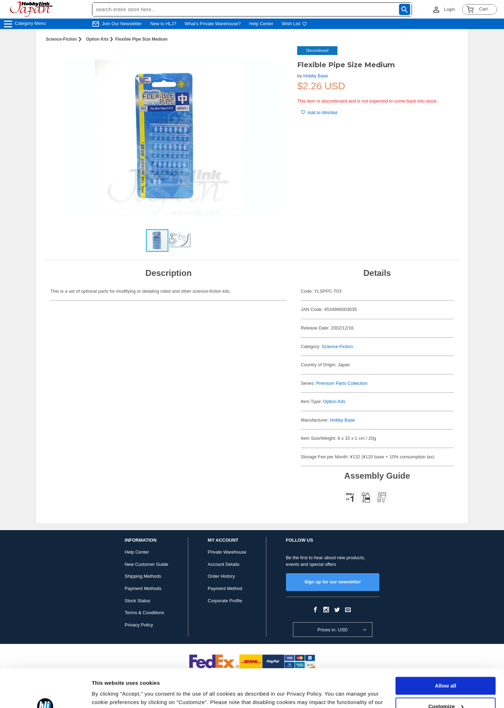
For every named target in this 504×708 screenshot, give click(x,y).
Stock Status (137, 600)
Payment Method (225, 588)
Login (449, 9)
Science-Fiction (61, 39)
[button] (277, 59)
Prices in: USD (332, 629)
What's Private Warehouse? (213, 23)
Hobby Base (315, 75)
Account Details (223, 564)
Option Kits (97, 39)
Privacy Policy (139, 624)
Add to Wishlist (319, 112)
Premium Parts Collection (342, 383)
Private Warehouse (227, 552)
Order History (221, 576)
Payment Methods (143, 588)
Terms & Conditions (144, 612)
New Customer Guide (146, 564)
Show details (108, 694)
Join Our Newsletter (122, 23)
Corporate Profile (225, 600)
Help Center (261, 23)
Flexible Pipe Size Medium (141, 39)
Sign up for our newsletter (332, 581)
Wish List (294, 23)
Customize (445, 670)
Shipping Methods (143, 576)
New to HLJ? (163, 23)
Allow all (445, 650)
